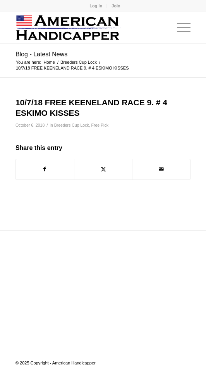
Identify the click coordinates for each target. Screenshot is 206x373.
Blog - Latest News (41, 54)
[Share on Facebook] (45, 169)
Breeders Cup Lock (71, 125)
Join (116, 5)
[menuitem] (96, 6)
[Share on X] (103, 169)
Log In (95, 5)
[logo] (85, 27)
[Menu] (180, 27)
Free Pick (99, 125)
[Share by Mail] (161, 169)
